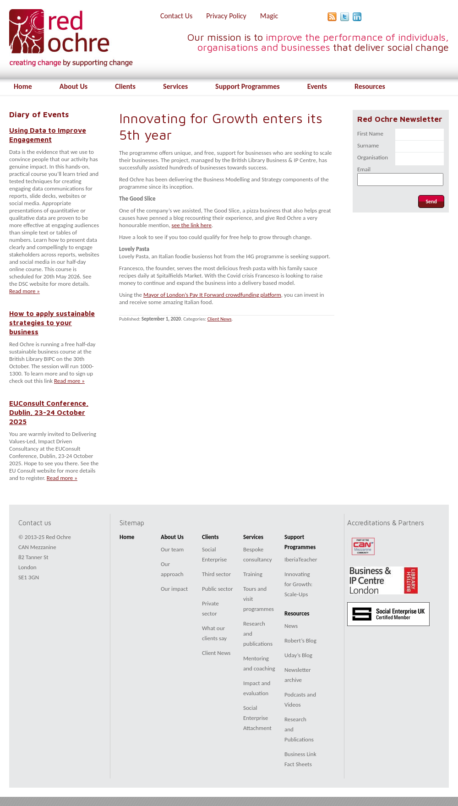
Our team (172, 549)
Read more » (24, 291)
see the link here (192, 225)
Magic (269, 15)
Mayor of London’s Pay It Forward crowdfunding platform (212, 294)
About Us (73, 86)
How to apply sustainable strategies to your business (52, 322)
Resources (369, 86)
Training (252, 574)
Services (175, 86)
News (291, 625)
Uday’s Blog (298, 655)
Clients (125, 86)
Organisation (372, 157)
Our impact (174, 588)
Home (23, 86)
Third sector (216, 574)
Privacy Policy (226, 15)
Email (364, 169)
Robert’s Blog (300, 640)
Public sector (217, 588)
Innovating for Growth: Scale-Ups (298, 584)
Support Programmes (247, 86)
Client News (219, 319)
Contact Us (176, 15)
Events (317, 86)
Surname (368, 145)
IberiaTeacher (300, 559)
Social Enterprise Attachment (257, 717)
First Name (370, 133)
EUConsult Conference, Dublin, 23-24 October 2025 (48, 412)
